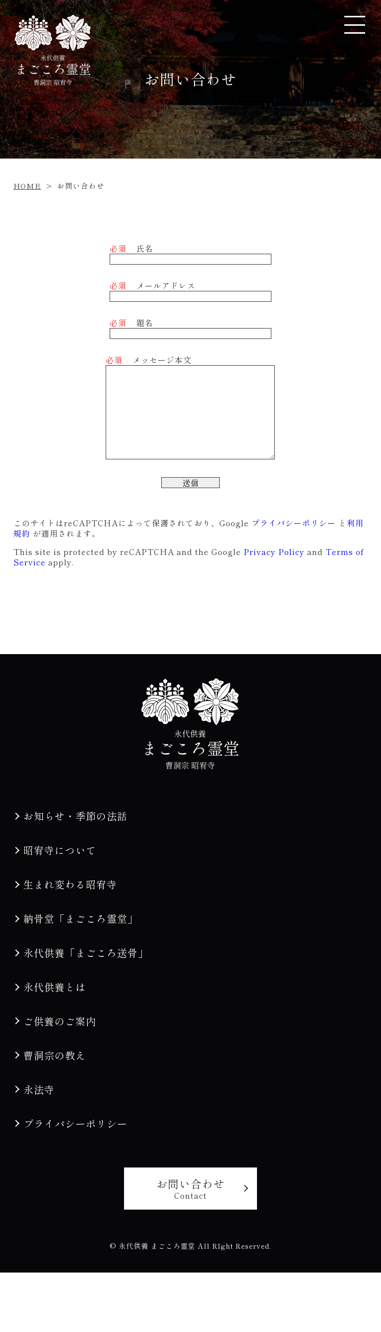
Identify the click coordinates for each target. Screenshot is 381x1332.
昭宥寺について (59, 850)
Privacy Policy (274, 551)
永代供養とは (54, 987)
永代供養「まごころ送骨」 (85, 952)
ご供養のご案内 (59, 1021)
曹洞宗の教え (54, 1055)
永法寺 (39, 1089)
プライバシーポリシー (294, 523)
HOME (27, 185)
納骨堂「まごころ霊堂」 (80, 918)
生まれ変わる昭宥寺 (70, 884)
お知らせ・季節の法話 (75, 816)
